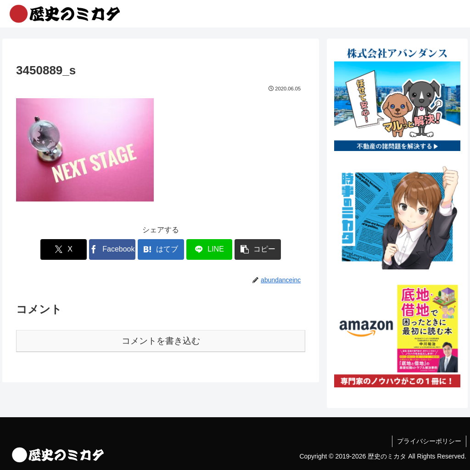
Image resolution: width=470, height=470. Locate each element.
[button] (258, 249)
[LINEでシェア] (209, 249)
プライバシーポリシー (429, 441)
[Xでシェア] (63, 249)
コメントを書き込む (161, 341)
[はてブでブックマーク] (161, 249)
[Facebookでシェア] (112, 249)
